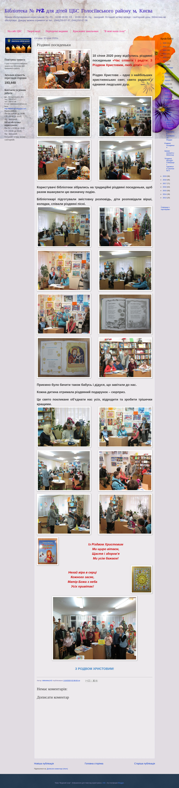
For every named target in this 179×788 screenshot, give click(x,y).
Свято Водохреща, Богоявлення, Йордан (169, 135)
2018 (165, 180)
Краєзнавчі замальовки (85, 31)
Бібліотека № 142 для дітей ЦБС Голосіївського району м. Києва (78, 10)
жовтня (168, 73)
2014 (165, 194)
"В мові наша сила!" (115, 31)
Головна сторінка (94, 763)
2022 (165, 57)
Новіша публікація (44, 763)
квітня (167, 95)
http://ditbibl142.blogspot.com (15, 109)
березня (168, 98)
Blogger (121, 783)
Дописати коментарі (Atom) (57, 769)
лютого (168, 102)
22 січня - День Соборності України (169, 123)
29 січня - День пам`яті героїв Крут (168, 113)
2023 (165, 54)
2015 (165, 191)
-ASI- (104, 783)
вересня (168, 77)
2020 (165, 65)
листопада (169, 68)
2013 (165, 198)
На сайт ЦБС (15, 31)
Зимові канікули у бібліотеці (169, 153)
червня (168, 88)
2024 (165, 50)
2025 (165, 47)
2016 (165, 187)
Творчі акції (33, 31)
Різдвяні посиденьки (169, 145)
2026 (165, 43)
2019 (165, 176)
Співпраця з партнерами (165, 208)
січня (167, 105)
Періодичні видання (57, 31)
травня (168, 91)
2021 (165, 61)
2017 (165, 183)
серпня (168, 80)
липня (167, 84)
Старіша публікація (144, 763)
